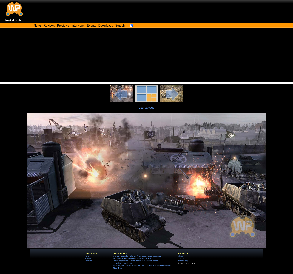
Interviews (78, 25)
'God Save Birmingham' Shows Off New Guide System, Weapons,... (137, 256)
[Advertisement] (146, 56)
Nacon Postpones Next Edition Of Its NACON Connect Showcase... (137, 261)
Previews (63, 25)
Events (91, 25)
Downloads (105, 25)
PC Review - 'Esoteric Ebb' (122, 263)
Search (120, 25)
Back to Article (146, 107)
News (87, 256)
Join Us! (181, 258)
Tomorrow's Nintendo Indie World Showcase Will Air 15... (133, 258)
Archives (88, 258)
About (180, 256)
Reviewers (88, 261)
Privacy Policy (183, 261)
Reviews (49, 25)
